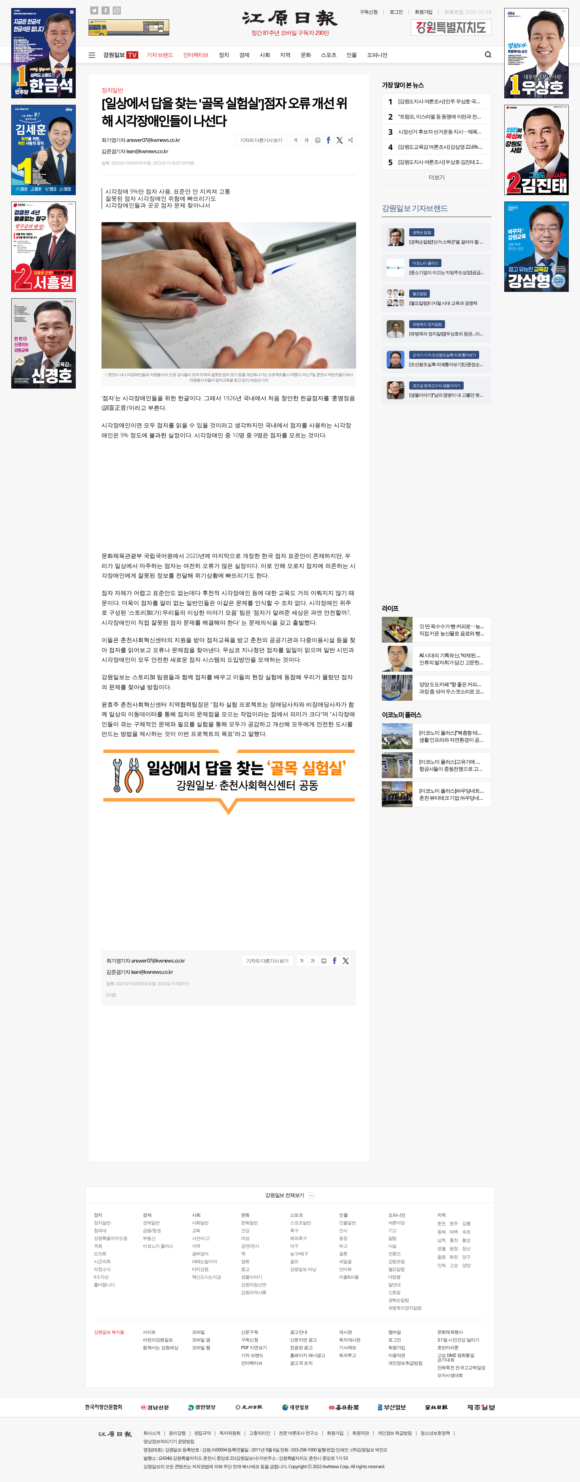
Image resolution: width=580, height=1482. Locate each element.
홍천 (454, 1240)
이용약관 (396, 1355)
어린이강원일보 (158, 1340)
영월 (441, 1248)
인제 (441, 1265)
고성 (454, 1265)
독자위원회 (229, 1433)
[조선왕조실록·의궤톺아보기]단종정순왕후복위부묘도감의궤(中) (468, 364)
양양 (466, 1265)
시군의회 (102, 1261)
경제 (244, 54)
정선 (466, 1248)
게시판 (345, 1332)
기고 (392, 1230)
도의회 (100, 1253)
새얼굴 (345, 1261)
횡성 (466, 1240)
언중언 (394, 1253)
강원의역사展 (253, 1292)
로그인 (396, 11)
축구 (294, 1230)
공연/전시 (250, 1246)
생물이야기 (251, 1277)
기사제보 (347, 1347)
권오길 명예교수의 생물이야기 (436, 385)
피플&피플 (349, 1277)
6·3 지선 (101, 1277)
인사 (343, 1230)
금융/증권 (152, 1230)
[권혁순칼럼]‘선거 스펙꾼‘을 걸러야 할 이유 (448, 242)
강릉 (466, 1223)
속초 (466, 1232)
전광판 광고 (301, 1347)
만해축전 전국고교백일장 (461, 1367)
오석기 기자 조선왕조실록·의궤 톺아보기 (444, 355)
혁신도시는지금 (206, 1277)
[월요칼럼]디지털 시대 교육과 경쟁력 (443, 303)
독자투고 (347, 1355)
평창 (454, 1248)
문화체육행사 (450, 1332)
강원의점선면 (253, 1284)
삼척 (441, 1240)
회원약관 (360, 1433)
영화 (245, 1261)
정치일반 (102, 1223)
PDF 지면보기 (254, 1347)
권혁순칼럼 (398, 1300)
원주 (454, 1223)
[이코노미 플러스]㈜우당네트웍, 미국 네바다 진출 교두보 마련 (483, 790)
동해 (441, 1232)
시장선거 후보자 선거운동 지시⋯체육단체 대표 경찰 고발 (458, 131)
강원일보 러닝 (303, 1269)
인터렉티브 (195, 54)
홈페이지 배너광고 (307, 1355)
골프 (294, 1261)
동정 (343, 1238)
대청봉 (394, 1277)
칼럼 (392, 1238)
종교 (245, 1269)
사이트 (149, 1332)
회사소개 (151, 1433)
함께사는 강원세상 (160, 1347)
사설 (392, 1246)
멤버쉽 (394, 1332)
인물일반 (347, 1223)
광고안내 (298, 1332)
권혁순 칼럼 (421, 232)
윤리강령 (177, 1433)
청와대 (100, 1230)
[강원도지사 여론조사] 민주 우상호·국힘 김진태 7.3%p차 (456, 101)
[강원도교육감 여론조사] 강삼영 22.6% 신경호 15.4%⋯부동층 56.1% (468, 146)
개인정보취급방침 (405, 1363)
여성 (245, 1238)
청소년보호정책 (435, 1433)
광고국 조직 (301, 1363)
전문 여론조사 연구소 (298, 1433)
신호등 (394, 1292)
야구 (294, 1246)
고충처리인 (259, 1433)
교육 (196, 1230)
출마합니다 (104, 1284)
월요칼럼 (419, 293)
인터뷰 (345, 1269)
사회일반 (200, 1223)
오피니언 (377, 54)
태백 (454, 1232)
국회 (98, 1246)
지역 (285, 54)
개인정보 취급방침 (395, 1433)
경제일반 (151, 1223)
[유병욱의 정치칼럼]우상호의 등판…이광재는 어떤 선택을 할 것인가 (471, 334)
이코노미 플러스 (425, 263)
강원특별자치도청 (110, 1238)
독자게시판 (350, 1340)
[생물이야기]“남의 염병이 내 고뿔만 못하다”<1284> (455, 395)
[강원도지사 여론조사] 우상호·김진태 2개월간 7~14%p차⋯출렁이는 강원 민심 (479, 161)
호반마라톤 (448, 1347)
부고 (343, 1246)
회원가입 (424, 11)
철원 (441, 1257)
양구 (466, 1257)
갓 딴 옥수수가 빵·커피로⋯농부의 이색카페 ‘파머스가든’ (477, 626)
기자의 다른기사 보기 (261, 140)
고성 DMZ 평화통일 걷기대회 (455, 1357)
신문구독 (249, 1332)
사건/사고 (201, 1238)
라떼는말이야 (204, 1261)
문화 (306, 54)
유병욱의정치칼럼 (405, 1308)
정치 (224, 54)
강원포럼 (396, 1261)
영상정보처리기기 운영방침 (168, 1441)
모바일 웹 (201, 1347)
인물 (351, 54)
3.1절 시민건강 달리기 (458, 1340)
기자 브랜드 (160, 54)
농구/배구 (299, 1253)
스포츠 (328, 54)
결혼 (343, 1253)
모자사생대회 (450, 1375)
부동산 (149, 1238)
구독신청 (369, 11)
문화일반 (249, 1223)
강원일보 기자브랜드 (415, 208)
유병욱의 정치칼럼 (427, 324)
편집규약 (202, 1433)
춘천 (441, 1223)
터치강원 (200, 1269)
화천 (454, 1257)
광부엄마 (200, 1253)
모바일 (198, 1332)
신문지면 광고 (303, 1340)
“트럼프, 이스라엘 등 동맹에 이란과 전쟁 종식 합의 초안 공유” (461, 116)
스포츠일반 (300, 1223)
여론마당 (396, 1223)
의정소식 (102, 1269)
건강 (245, 1230)
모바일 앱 (201, 1340)
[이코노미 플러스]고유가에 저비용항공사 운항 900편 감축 (479, 761)
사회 (265, 54)
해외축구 (298, 1238)
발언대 (394, 1284)
